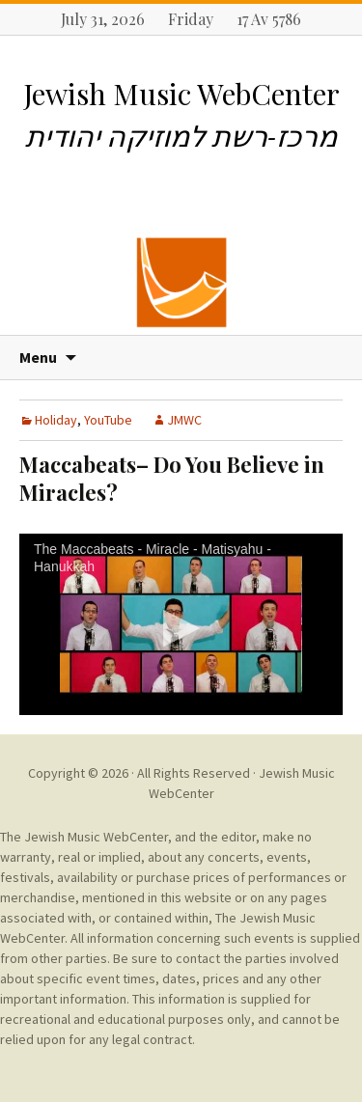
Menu (38, 357)
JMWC (184, 419)
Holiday (56, 419)
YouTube (108, 419)
